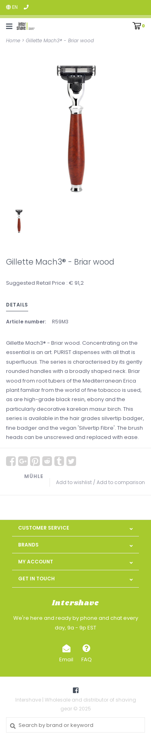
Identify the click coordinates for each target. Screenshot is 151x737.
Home (13, 40)
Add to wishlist (74, 482)
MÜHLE (33, 476)
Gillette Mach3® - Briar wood (60, 40)
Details (17, 304)
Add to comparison (121, 482)
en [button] (12, 7)
